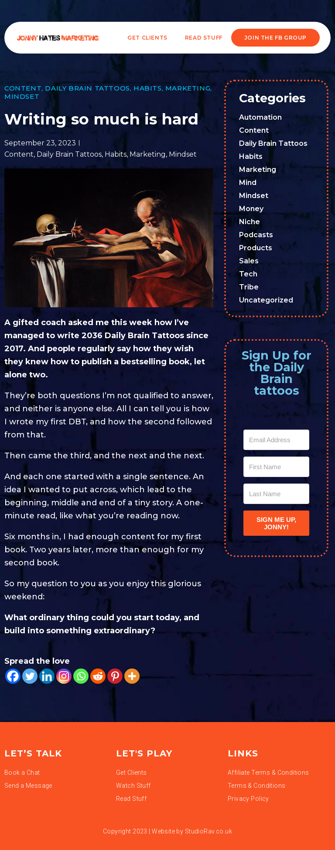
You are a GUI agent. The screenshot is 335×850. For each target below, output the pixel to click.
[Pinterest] (115, 676)
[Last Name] (276, 494)
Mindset (21, 96)
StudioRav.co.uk (208, 831)
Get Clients (147, 37)
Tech (248, 274)
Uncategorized (266, 300)
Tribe (249, 287)
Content (22, 88)
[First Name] (276, 467)
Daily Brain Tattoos (87, 88)
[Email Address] (276, 440)
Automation (260, 117)
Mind (247, 182)
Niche (249, 222)
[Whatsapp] (81, 676)
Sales (249, 261)
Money (251, 209)
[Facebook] (13, 676)
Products (255, 248)
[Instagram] (64, 676)
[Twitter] (30, 676)
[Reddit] (98, 676)
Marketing (187, 88)
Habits (147, 88)
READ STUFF (203, 37)
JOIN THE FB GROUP (275, 37)
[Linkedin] (47, 676)
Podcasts (256, 235)
